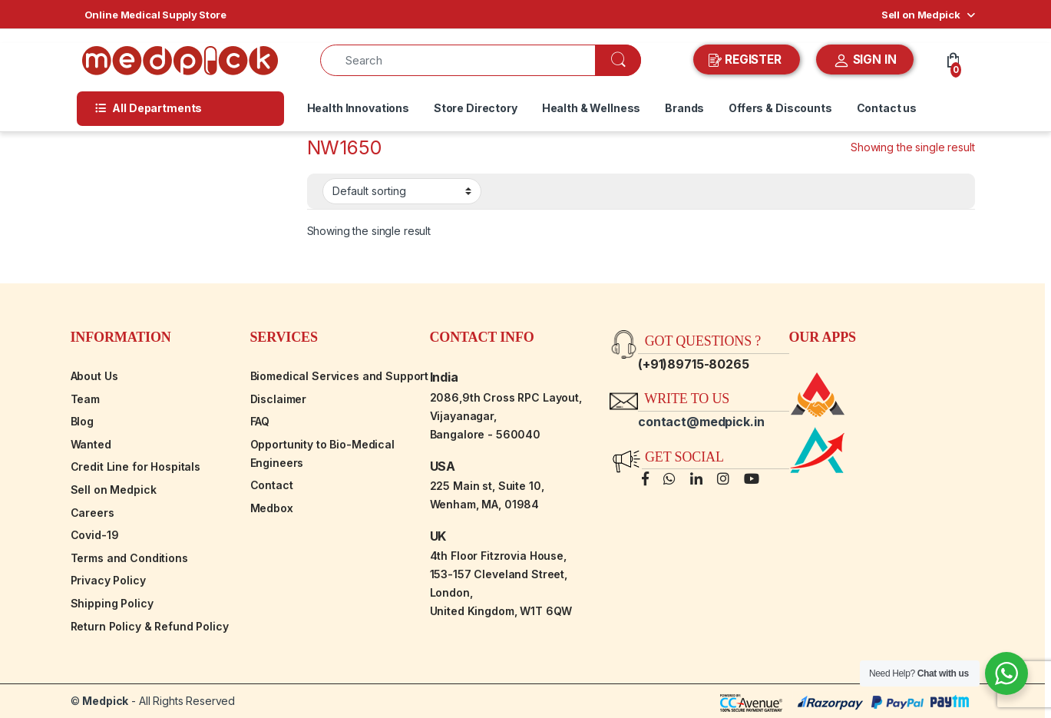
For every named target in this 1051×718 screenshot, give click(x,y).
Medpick (105, 700)
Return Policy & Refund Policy (150, 626)
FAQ (260, 421)
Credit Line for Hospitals (136, 466)
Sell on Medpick (920, 14)
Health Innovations (358, 107)
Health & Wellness (591, 107)
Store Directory (475, 107)
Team (85, 398)
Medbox (271, 508)
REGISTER (747, 60)
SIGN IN (865, 60)
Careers (92, 512)
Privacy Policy (108, 580)
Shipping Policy (112, 603)
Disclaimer (278, 398)
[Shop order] (401, 191)
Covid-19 (95, 534)
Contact (271, 484)
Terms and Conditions (129, 557)
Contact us (887, 107)
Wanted (91, 444)
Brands (684, 107)
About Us (94, 375)
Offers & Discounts (780, 107)
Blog (82, 421)
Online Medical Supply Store (155, 14)
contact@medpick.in (701, 421)
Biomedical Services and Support (339, 375)
